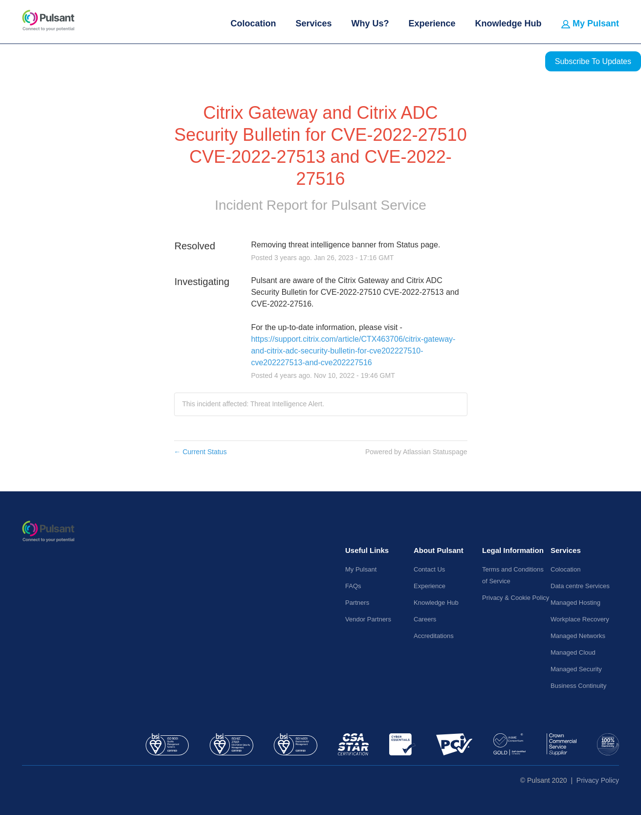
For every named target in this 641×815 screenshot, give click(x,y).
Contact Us (429, 569)
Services (313, 23)
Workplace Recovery (580, 619)
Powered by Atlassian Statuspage (416, 452)
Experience (431, 23)
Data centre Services (580, 586)
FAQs (353, 586)
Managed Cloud (573, 652)
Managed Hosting (575, 602)
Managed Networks (578, 635)
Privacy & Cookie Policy (515, 597)
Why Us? (370, 23)
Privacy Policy (597, 780)
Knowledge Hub (508, 23)
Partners (357, 602)
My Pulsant (590, 23)
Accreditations (434, 635)
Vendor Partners (368, 619)
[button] (593, 61)
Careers (425, 619)
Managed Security (576, 669)
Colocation (253, 23)
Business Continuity (578, 685)
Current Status (200, 452)
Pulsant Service (378, 205)
